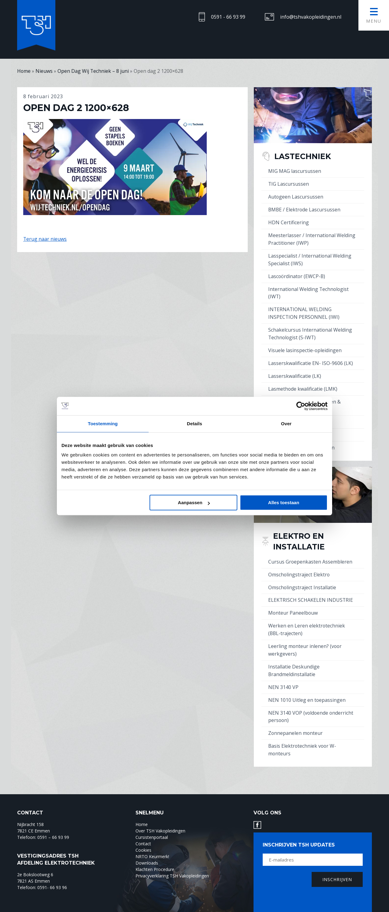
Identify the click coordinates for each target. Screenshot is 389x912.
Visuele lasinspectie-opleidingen (305, 345)
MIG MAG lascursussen (294, 171)
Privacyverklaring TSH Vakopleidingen (172, 864)
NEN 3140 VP (283, 676)
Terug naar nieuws (45, 238)
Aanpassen (194, 502)
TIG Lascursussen (288, 183)
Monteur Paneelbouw (293, 604)
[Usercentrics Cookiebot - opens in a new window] (301, 406)
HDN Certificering (288, 221)
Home (141, 812)
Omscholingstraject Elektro (299, 567)
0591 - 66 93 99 (228, 16)
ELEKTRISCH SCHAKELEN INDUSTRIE (311, 592)
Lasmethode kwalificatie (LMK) (303, 383)
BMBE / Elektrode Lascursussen (304, 208)
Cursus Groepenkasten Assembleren (310, 554)
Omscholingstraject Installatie (302, 579)
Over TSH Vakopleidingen (160, 819)
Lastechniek (302, 156)
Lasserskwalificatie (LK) (294, 370)
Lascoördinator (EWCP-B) (297, 273)
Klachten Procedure (154, 857)
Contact (143, 832)
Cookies (143, 838)
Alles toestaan (283, 502)
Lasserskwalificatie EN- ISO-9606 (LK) (310, 358)
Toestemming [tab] (103, 423)
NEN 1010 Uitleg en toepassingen (307, 689)
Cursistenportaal (151, 825)
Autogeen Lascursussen (296, 196)
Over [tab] (286, 423)
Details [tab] (194, 423)
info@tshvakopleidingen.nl (310, 16)
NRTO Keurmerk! (152, 844)
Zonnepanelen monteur (295, 721)
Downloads (146, 851)
